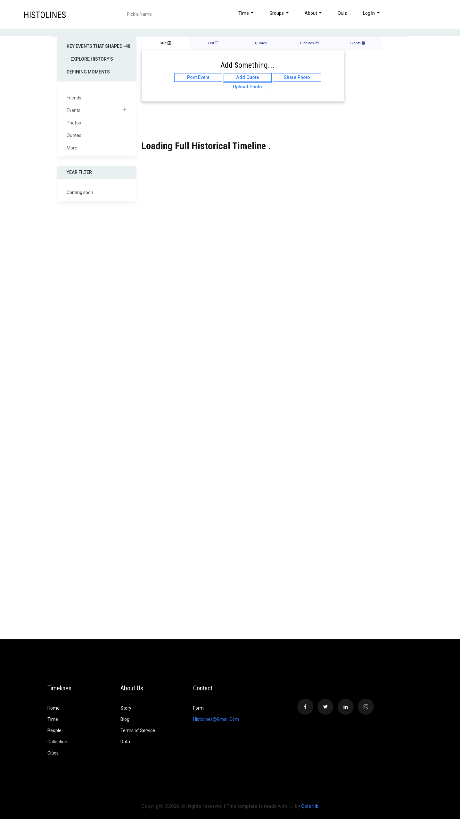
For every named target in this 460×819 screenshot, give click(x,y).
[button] (435, 14)
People (54, 730)
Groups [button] (277, 13)
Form (198, 708)
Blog (124, 719)
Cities (53, 752)
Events (97, 110)
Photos (74, 122)
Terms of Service (137, 730)
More (72, 147)
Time (52, 719)
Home (53, 708)
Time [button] (244, 13)
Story (125, 708)
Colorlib (310, 806)
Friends (74, 97)
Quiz (342, 13)
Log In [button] (369, 13)
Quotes (74, 135)
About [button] (311, 13)
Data (125, 741)
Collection (57, 741)
